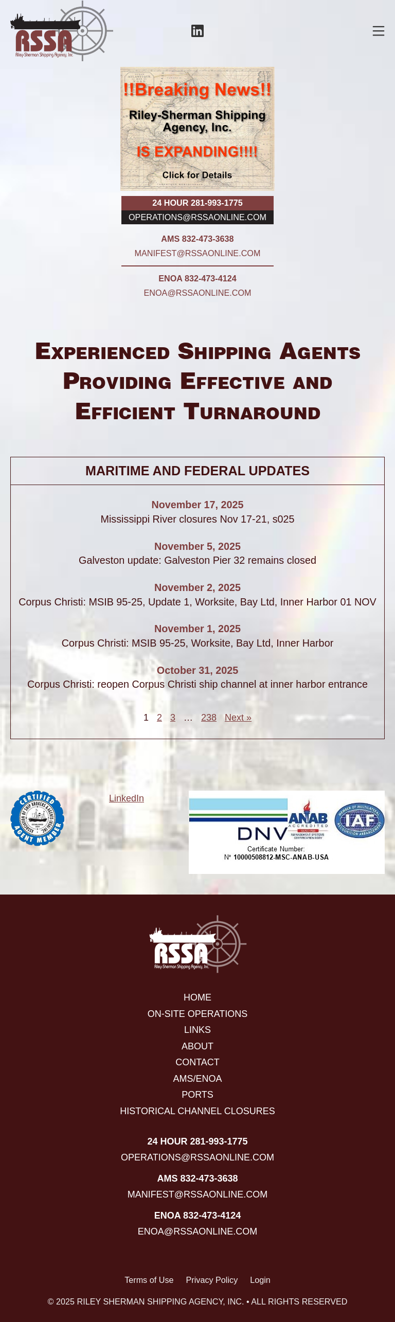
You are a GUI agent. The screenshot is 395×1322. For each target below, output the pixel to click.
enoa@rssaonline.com (198, 292)
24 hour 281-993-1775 (197, 202)
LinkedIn (126, 798)
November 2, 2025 (197, 587)
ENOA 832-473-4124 (197, 278)
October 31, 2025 (197, 670)
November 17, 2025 (197, 504)
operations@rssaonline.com (197, 217)
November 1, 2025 (197, 628)
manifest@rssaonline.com (198, 253)
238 (209, 717)
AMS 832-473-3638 (197, 238)
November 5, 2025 (197, 546)
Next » (238, 717)
